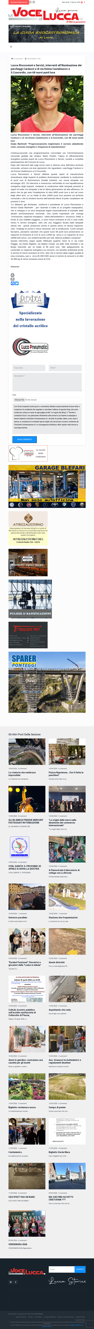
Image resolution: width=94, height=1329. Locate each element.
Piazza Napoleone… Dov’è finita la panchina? (66, 774)
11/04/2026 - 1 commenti (17, 1148)
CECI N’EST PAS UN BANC (21, 1197)
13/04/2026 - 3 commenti (58, 958)
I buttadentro (15, 1152)
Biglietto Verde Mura (59, 1152)
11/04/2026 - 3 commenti (58, 1148)
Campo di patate (57, 1107)
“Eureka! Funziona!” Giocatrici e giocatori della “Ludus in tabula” (24, 964)
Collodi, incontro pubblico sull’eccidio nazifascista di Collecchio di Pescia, (22, 1012)
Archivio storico (47, 1327)
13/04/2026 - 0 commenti (17, 1006)
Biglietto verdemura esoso (22, 1107)
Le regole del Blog (49, 1317)
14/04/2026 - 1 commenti (17, 913)
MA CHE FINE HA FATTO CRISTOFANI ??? (61, 1198)
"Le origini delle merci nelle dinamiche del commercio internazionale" (62, 822)
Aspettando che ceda (60, 1010)
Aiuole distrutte (57, 962)
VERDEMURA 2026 (17, 1244)
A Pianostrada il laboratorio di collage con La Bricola (64, 872)
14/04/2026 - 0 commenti (17, 768)
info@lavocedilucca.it (76, 1325)
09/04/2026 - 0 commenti (17, 1240)
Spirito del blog (21, 1317)
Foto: (14, 395)
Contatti (30, 1317)
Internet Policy (80, 1317)
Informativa (38, 1317)
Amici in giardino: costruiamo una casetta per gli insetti (25, 1061)
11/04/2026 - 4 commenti (17, 1193)
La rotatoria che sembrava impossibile (22, 774)
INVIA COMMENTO (24, 439)
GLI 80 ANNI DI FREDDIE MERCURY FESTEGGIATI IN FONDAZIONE (25, 821)
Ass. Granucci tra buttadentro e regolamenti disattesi (65, 1061)
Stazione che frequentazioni (63, 917)
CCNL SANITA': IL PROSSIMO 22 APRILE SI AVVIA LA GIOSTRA (24, 868)
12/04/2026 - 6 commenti (58, 1103)
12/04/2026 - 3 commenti (17, 1103)
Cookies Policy (80, 1320)
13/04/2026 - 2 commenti (58, 1056)
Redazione (15, 266)
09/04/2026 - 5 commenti (58, 1193)
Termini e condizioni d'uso (65, 1317)
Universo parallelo (17, 917)
